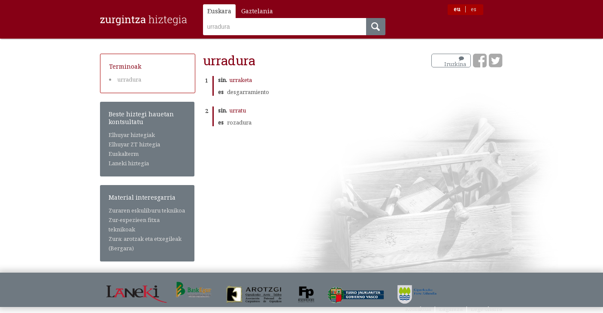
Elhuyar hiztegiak (132, 135)
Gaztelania (257, 11)
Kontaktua (418, 309)
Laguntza (451, 309)
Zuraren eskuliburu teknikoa (147, 210)
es (473, 9)
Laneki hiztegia (129, 163)
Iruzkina (455, 61)
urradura (129, 79)
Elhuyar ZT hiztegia (134, 144)
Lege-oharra (486, 309)
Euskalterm (124, 154)
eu (457, 9)
